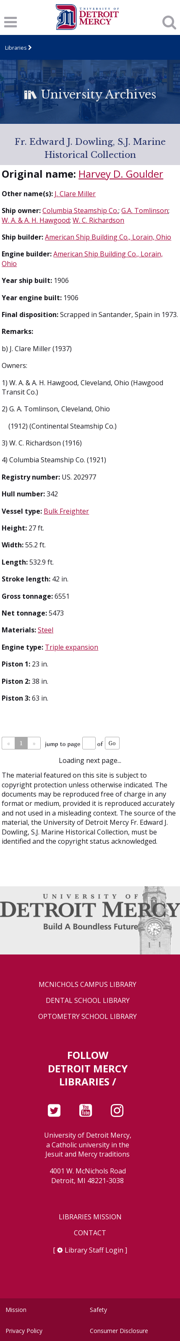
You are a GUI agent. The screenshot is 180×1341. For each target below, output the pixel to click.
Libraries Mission (90, 1217)
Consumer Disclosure (119, 1331)
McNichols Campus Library (87, 985)
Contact (90, 1233)
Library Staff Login (94, 1250)
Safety (98, 1310)
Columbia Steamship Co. (80, 210)
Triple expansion (71, 647)
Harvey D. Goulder (120, 174)
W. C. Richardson (98, 220)
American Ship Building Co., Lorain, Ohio (108, 237)
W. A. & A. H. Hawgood (36, 220)
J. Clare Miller (75, 193)
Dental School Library (88, 1001)
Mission (15, 1310)
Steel (45, 630)
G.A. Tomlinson (144, 210)
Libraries (16, 47)
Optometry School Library (87, 1017)
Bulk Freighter (66, 511)
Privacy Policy (23, 1331)
